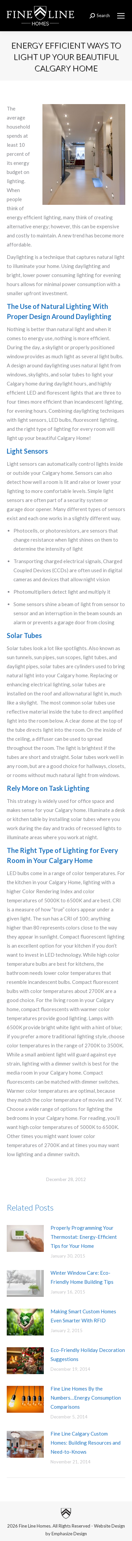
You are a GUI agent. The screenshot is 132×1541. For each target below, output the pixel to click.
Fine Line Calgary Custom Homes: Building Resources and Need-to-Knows (86, 1443)
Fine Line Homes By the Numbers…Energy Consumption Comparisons (86, 1398)
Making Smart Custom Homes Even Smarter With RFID (83, 1315)
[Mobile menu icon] (121, 15)
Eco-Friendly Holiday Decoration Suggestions (88, 1354)
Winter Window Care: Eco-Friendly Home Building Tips (82, 1277)
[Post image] (25, 1238)
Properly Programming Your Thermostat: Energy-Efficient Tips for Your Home (84, 1237)
